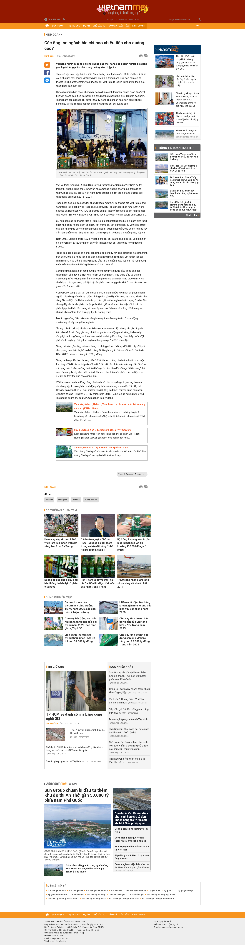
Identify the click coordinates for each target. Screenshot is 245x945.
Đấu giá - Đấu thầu (119, 26)
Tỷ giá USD (169, 890)
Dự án (86, 26)
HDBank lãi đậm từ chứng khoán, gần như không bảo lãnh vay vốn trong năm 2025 (135, 607)
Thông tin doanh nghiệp (175, 148)
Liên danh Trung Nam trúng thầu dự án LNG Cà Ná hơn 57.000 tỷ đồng (80, 638)
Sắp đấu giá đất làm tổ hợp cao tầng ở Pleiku (132, 857)
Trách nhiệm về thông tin (55, 941)
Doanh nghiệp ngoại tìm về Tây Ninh (63, 761)
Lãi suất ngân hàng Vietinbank (124, 898)
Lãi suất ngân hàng (96, 894)
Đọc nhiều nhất (121, 666)
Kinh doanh (138, 26)
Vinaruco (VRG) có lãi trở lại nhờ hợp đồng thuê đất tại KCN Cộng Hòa (184, 168)
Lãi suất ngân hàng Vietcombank (158, 898)
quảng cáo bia (91, 500)
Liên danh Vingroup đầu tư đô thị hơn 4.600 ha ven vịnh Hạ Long (184, 156)
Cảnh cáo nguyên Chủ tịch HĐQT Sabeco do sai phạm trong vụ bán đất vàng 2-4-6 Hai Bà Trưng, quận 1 (97, 544)
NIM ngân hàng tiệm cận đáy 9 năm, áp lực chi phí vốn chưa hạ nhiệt (186, 81)
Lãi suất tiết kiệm (117, 894)
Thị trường (73, 26)
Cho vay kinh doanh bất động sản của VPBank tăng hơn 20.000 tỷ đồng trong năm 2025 (134, 639)
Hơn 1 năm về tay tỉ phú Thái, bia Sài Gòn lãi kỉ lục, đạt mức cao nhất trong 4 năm (98, 583)
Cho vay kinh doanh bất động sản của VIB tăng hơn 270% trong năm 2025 (133, 623)
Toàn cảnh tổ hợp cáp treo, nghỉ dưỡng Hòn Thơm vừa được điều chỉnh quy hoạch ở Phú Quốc (86, 868)
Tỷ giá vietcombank (57, 894)
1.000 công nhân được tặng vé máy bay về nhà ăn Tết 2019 (133, 583)
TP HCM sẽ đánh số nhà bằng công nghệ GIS (74, 716)
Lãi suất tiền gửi (136, 894)
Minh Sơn (49, 56)
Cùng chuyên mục (59, 597)
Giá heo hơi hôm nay (136, 890)
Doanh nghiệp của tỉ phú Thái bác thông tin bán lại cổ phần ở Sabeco (61, 583)
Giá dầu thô (116, 890)
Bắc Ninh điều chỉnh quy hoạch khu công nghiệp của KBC (184, 193)
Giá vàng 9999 (76, 890)
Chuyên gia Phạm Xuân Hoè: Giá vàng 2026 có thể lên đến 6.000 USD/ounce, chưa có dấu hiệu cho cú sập (187, 99)
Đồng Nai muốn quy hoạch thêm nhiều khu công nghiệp (130, 839)
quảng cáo (62, 500)
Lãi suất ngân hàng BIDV (94, 898)
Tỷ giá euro (154, 890)
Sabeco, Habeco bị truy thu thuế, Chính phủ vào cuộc (101, 447)
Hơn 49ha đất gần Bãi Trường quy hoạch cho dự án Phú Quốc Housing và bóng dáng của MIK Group (183, 206)
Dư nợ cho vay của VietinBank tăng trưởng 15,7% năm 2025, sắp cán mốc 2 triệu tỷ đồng (80, 607)
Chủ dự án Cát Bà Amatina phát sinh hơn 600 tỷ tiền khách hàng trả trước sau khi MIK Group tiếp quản (128, 746)
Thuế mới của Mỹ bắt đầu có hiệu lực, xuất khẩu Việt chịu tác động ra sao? (187, 118)
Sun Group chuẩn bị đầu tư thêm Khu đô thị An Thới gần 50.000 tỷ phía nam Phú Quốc (127, 676)
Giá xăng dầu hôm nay (97, 890)
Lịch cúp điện (77, 894)
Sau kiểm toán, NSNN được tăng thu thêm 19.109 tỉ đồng (103, 430)
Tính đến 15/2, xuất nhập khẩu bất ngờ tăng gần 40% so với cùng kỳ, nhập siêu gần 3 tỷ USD (187, 62)
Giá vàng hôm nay (57, 890)
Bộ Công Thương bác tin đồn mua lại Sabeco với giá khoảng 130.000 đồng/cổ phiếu (133, 544)
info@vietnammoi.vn (59, 938)
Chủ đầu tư (99, 26)
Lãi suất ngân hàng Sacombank (63, 898)
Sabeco (49, 500)
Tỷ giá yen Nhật (185, 890)
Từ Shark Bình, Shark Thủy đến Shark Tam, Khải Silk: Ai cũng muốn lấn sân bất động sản (184, 181)
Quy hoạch (58, 26)
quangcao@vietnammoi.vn (171, 927)
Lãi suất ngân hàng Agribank (161, 894)
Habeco (76, 500)
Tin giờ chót (56, 666)
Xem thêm (192, 215)
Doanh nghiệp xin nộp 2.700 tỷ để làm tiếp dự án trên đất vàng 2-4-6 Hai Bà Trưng (60, 543)
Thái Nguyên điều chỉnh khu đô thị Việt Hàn (87, 731)
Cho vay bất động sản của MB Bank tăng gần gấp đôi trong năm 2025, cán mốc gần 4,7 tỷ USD (81, 623)
